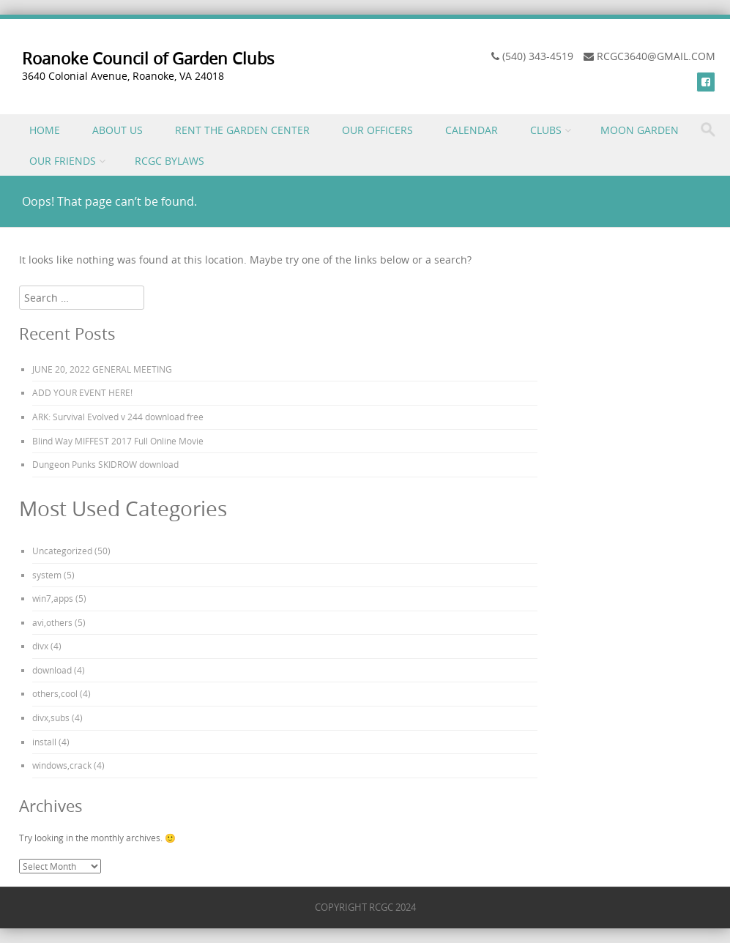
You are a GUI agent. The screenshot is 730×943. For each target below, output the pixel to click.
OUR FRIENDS (62, 161)
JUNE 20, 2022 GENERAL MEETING (102, 369)
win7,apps (52, 598)
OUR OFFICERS (377, 130)
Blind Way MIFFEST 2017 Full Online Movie (118, 441)
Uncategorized (62, 550)
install (44, 742)
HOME (44, 130)
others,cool (55, 693)
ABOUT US (117, 130)
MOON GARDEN (639, 130)
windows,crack (62, 765)
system (47, 575)
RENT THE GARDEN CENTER (242, 130)
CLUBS (546, 130)
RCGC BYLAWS (169, 161)
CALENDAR (471, 130)
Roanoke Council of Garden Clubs (148, 58)
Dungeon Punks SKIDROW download (105, 464)
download (52, 670)
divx (40, 646)
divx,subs (51, 717)
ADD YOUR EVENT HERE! (82, 392)
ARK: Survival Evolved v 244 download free (118, 416)
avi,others (52, 622)
